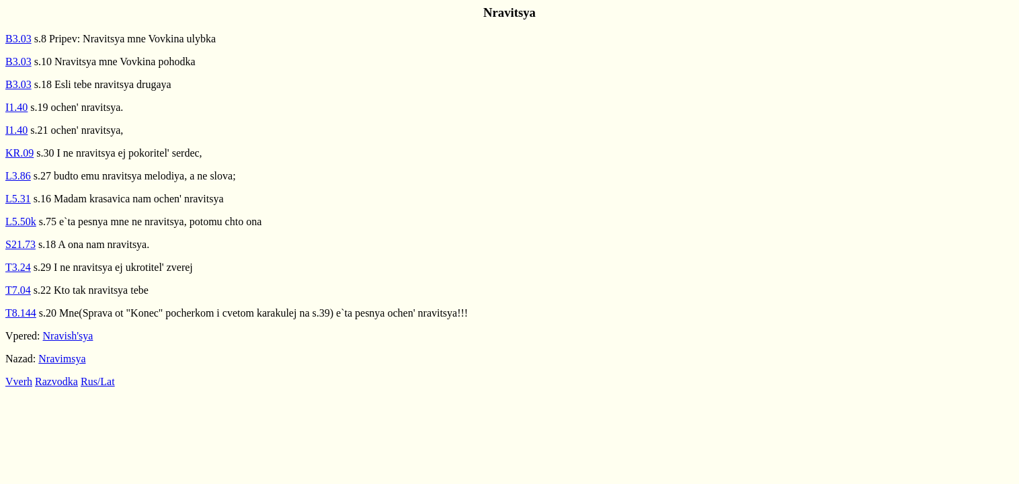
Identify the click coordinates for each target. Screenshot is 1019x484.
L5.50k (20, 221)
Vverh (18, 381)
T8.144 (20, 313)
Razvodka (56, 381)
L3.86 (18, 176)
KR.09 (19, 153)
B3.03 (18, 38)
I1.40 (16, 107)
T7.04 (18, 290)
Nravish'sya (68, 335)
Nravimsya (61, 358)
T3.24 (18, 267)
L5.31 (18, 198)
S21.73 (20, 244)
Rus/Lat (98, 381)
